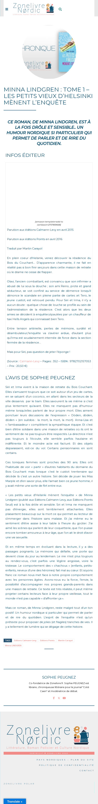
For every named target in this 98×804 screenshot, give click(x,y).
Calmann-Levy (30, 361)
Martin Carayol (65, 640)
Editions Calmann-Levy (25, 640)
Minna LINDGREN (13, 645)
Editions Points (47, 640)
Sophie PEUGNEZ (59, 677)
